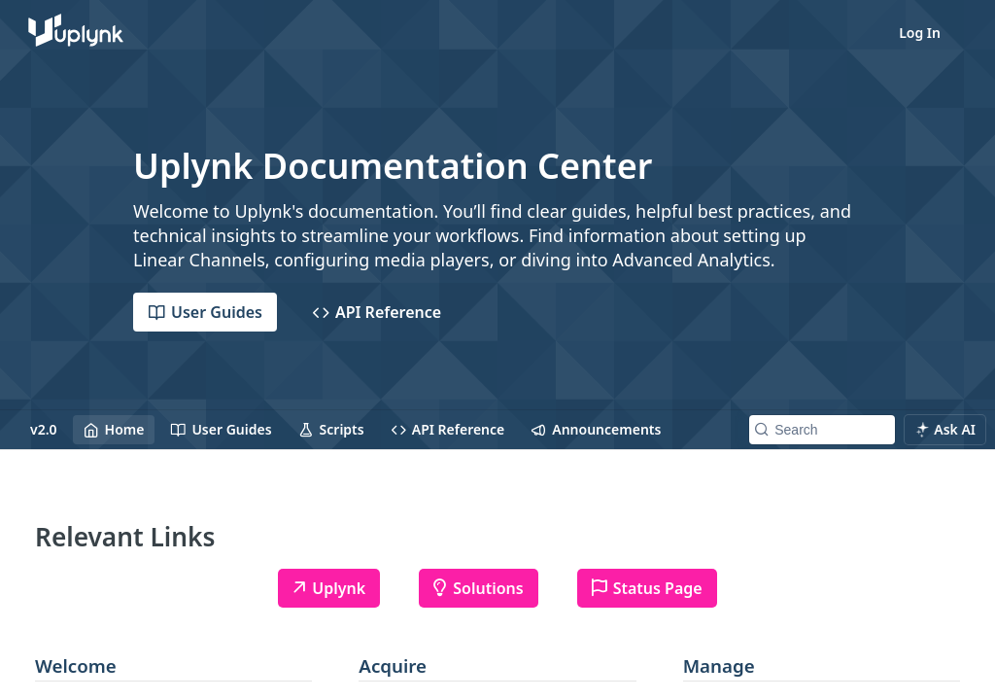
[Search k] (822, 429)
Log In (920, 32)
